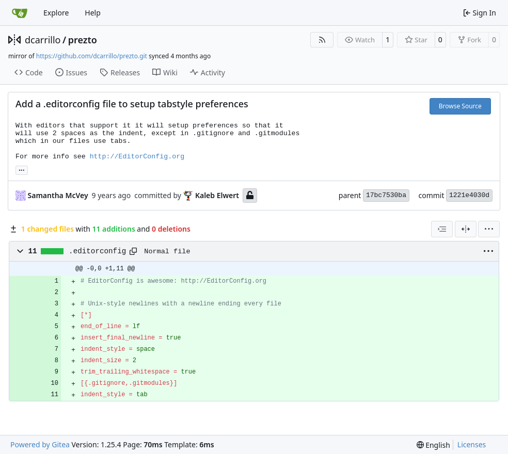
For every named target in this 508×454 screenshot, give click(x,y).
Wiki (165, 72)
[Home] (19, 13)
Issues (71, 72)
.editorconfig (97, 251)
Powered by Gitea (40, 444)
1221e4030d (469, 195)
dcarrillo (43, 40)
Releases (120, 72)
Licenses (471, 444)
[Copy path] (133, 251)
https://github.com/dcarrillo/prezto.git (91, 56)
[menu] (489, 229)
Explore (56, 13)
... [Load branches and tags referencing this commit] (22, 169)
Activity (207, 72)
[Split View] (466, 229)
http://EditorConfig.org (137, 156)
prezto (82, 40)
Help (93, 13)
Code (28, 72)
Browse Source (460, 106)
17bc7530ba (386, 195)
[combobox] (442, 229)
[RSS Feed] (322, 39)
